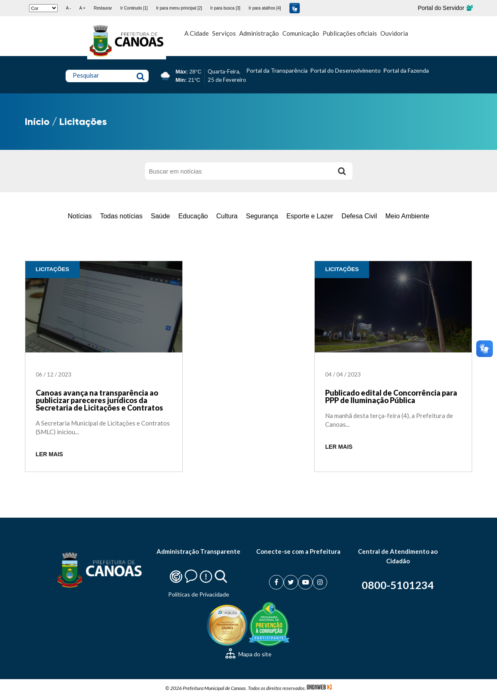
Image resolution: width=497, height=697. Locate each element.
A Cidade (196, 33)
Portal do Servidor (445, 8)
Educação (193, 216)
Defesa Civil (359, 216)
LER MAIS (49, 454)
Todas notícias (121, 216)
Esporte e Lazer (309, 216)
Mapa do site (248, 654)
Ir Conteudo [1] (134, 8)
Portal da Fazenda (406, 70)
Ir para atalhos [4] (265, 8)
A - (68, 8)
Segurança (262, 216)
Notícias (80, 216)
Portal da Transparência (277, 70)
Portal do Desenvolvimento (345, 70)
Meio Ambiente (407, 216)
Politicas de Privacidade (198, 594)
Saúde (160, 216)
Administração (259, 33)
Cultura (227, 216)
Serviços (224, 33)
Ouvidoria (394, 33)
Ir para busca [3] (225, 8)
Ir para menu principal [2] (179, 8)
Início (37, 121)
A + (82, 8)
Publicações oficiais (350, 33)
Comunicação (300, 33)
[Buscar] (342, 171)
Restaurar (103, 8)
